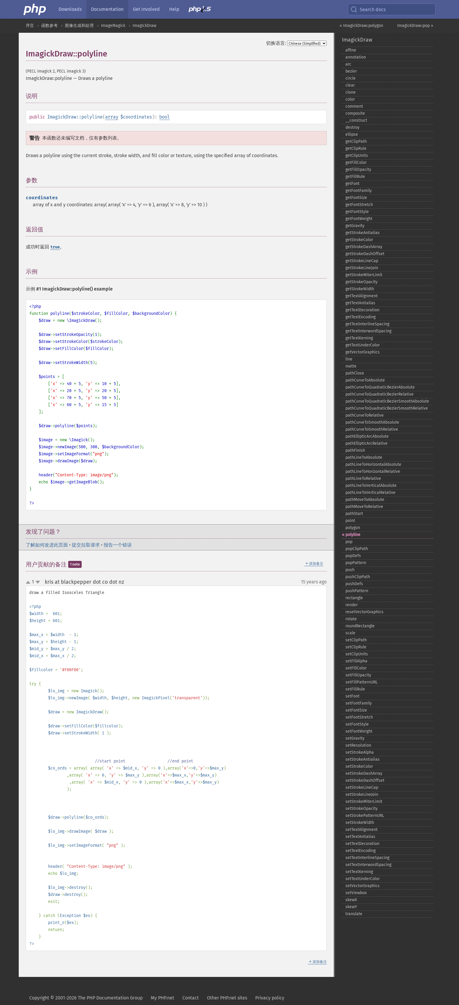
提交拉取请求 (86, 545)
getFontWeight (358, 218)
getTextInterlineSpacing (367, 324)
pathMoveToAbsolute (364, 499)
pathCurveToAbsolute (365, 380)
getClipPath (356, 141)
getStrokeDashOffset (364, 253)
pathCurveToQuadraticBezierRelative (379, 394)
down (37, 582)
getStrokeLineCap (361, 260)
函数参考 (49, 25)
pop (348, 541)
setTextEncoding (360, 850)
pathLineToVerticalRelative (370, 492)
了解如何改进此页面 (47, 545)
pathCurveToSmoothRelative (371, 429)
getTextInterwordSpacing (368, 331)
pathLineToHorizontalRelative (372, 471)
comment (354, 106)
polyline (352, 534)
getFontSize (356, 197)
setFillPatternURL (361, 682)
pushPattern (356, 590)
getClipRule (355, 148)
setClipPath (356, 640)
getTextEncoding (360, 317)
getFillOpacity (358, 169)
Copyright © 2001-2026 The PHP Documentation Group (86, 998)
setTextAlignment (361, 829)
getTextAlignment (361, 295)
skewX (351, 899)
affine (350, 50)
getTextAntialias (360, 302)
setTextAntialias (360, 836)
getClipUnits (356, 155)
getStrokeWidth (359, 288)
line (348, 359)
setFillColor (355, 668)
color (350, 99)
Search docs (368, 9)
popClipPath (356, 548)
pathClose (354, 373)
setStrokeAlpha (359, 752)
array (111, 117)
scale (350, 633)
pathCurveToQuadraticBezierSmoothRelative (386, 408)
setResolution (358, 745)
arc (348, 64)
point (350, 520)
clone (350, 92)
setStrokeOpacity (361, 808)
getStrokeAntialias (362, 232)
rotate (351, 618)
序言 (30, 25)
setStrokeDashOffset (364, 780)
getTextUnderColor (362, 345)
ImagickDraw (144, 25)
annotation (355, 57)
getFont (352, 183)
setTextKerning (359, 871)
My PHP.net (162, 998)
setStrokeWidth (359, 822)
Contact (190, 998)
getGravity (354, 225)
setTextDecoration (362, 843)
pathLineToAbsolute (363, 457)
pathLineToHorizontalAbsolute (373, 464)
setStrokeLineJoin (361, 794)
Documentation (107, 9)
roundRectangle (360, 625)
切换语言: (276, 43)
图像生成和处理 (79, 25)
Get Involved (146, 9)
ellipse (351, 134)
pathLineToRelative (363, 478)
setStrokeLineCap (361, 787)
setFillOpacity (358, 675)
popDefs (353, 555)
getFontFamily (358, 190)
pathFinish (355, 450)
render (351, 604)
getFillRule (355, 176)
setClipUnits (356, 654)
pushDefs (354, 583)
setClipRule (355, 647)
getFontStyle (357, 211)
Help (174, 9)
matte (351, 366)
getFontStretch (359, 204)
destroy (352, 127)
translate (353, 913)
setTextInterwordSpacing (368, 864)
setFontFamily (358, 703)
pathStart (354, 513)
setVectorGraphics (362, 885)
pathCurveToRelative (364, 415)
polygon (352, 527)
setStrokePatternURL (364, 815)
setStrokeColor (359, 766)
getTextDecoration (362, 309)
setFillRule (355, 689)
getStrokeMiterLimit (363, 274)
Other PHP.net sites (227, 998)
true (55, 247)
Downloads (70, 9)
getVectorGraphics (362, 352)
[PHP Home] (35, 9)
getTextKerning (359, 338)
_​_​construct (356, 120)
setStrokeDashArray (363, 773)
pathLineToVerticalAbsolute (371, 485)
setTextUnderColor (362, 878)
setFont (352, 696)
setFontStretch (359, 717)
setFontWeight (358, 731)
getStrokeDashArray (363, 246)
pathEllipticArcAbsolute (367, 436)
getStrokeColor (359, 239)
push (349, 569)
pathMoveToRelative (364, 506)
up (29, 582)
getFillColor (355, 162)
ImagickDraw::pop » (415, 25)
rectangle (354, 597)
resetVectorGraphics (364, 611)
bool (164, 117)
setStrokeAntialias (362, 759)
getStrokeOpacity (361, 281)
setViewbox (356, 892)
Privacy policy (269, 998)
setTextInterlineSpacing (367, 857)
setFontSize (356, 710)
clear (350, 85)
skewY (351, 906)
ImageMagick (113, 25)
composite (355, 113)
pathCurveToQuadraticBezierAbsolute (380, 387)
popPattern (355, 562)
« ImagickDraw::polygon (361, 25)
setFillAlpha (356, 661)
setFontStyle (357, 724)
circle (350, 78)
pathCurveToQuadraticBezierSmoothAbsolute (387, 401)
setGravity (354, 738)
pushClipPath (357, 576)
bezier (351, 71)
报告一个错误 (118, 545)
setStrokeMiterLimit (363, 801)
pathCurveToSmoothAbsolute (372, 422)
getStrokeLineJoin (361, 267)
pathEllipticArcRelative (366, 443)
